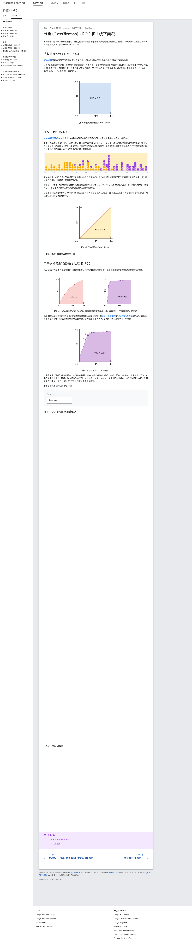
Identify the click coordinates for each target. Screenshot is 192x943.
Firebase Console (120, 926)
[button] (16, 30)
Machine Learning (14, 3)
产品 (51, 28)
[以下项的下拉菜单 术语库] (90, 3)
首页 (4, 16)
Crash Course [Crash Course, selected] (16, 16)
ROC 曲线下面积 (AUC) (61, 839)
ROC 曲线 (56, 844)
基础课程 (54, 3)
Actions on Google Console (124, 930)
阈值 (104, 316)
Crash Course (89, 28)
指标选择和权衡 (124, 316)
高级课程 (65, 3)
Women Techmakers (44, 926)
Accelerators (41, 923)
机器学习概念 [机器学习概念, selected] (38, 3)
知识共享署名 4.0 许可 (76, 872)
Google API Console (121, 915)
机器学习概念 (10, 10)
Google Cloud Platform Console (126, 919)
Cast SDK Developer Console (125, 934)
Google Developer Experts (46, 919)
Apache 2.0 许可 (114, 872)
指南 (75, 3)
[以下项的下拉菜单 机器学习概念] (46, 3)
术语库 (84, 3)
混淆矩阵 (111, 316)
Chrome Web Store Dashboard (126, 938)
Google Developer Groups (45, 915)
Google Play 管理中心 (122, 923)
